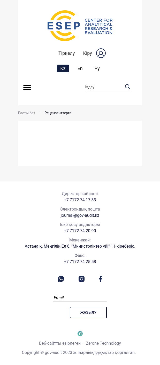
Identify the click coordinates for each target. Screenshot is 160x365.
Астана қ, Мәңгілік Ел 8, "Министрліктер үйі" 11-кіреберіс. (80, 246)
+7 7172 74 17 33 (80, 199)
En (80, 68)
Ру (97, 68)
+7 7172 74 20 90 (80, 230)
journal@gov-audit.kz (80, 215)
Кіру (87, 53)
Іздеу (108, 87)
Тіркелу (66, 53)
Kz (64, 68)
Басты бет (26, 113)
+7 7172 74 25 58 (80, 261)
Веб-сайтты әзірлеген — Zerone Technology (80, 343)
